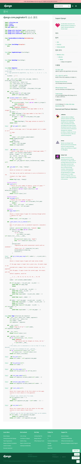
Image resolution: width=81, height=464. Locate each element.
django (61, 59)
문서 (5, 11)
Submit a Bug (23, 441)
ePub (73, 104)
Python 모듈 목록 (61, 47)
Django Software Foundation (10, 443)
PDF (70, 104)
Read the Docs (58, 105)
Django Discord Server (61, 81)
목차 (58, 42)
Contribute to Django (25, 438)
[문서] (6, 44)
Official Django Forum (61, 87)
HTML (67, 104)
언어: (76, 454)
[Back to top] (78, 461)
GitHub (49, 436)
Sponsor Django (65, 436)
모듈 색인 (60, 75)
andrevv (65, 457)
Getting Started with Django (9, 438)
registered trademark (41, 461)
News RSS (50, 448)
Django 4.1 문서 (60, 54)
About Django (6, 436)
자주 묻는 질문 (59, 69)
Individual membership (25, 445)
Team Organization (7, 441)
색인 (56, 75)
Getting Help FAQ (38, 436)
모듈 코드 (60, 57)
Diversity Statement (7, 448)
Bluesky (49, 443)
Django (8, 6)
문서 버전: (75, 457)
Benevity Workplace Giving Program (69, 443)
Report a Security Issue (25, 443)
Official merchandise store (67, 441)
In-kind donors (32, 456)
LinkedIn (50, 445)
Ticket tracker (58, 93)
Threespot (55, 457)
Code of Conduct (7, 445)
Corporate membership (66, 438)
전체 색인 (59, 44)
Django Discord (37, 438)
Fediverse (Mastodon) (53, 441)
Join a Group (23, 436)
